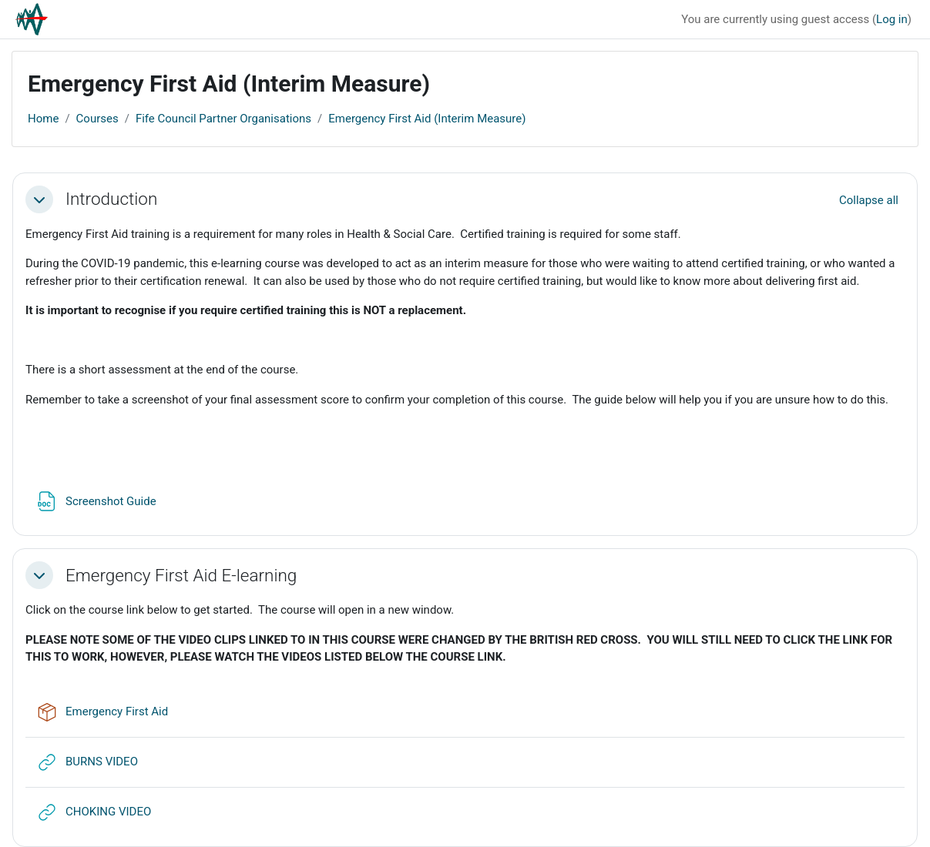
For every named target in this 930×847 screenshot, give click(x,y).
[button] (39, 199)
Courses (97, 119)
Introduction (111, 199)
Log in (892, 19)
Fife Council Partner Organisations (223, 119)
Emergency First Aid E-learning (181, 575)
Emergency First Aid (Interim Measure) (426, 119)
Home (43, 119)
